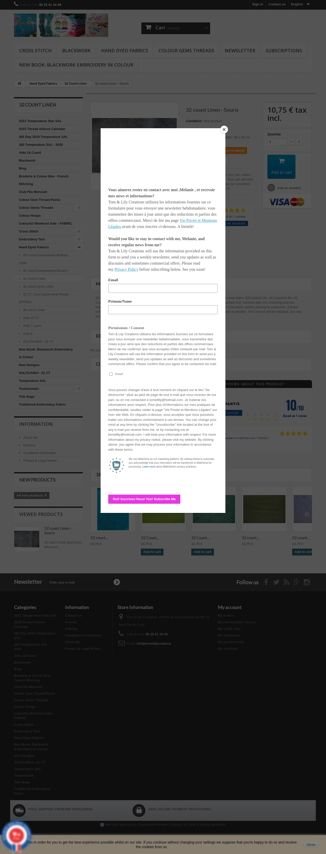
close (311, 845)
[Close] (224, 129)
